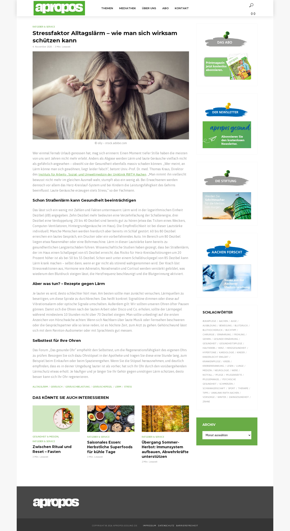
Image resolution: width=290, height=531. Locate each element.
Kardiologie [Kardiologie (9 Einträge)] (226, 352)
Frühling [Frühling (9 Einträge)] (239, 334)
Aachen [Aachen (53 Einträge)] (223, 321)
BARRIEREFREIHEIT (187, 524)
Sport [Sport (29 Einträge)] (231, 388)
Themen (107, 8)
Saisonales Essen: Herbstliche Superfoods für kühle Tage (108, 446)
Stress (128, 386)
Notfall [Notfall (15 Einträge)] (208, 374)
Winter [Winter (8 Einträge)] (222, 397)
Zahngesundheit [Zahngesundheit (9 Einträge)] (239, 397)
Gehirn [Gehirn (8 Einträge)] (207, 339)
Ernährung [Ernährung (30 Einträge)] (224, 334)
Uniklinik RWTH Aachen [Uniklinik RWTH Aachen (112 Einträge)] (225, 392)
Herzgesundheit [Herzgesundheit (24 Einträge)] (236, 348)
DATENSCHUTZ (166, 524)
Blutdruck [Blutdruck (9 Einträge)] (241, 325)
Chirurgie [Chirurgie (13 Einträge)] (208, 334)
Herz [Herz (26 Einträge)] (221, 348)
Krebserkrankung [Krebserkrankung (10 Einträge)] (213, 365)
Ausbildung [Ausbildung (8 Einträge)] (209, 325)
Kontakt (182, 8)
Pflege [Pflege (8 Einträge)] (219, 374)
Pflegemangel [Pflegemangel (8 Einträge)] (211, 379)
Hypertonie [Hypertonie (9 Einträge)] (209, 352)
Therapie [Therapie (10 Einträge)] (243, 388)
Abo (165, 8)
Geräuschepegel (102, 386)
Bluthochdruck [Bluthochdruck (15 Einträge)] (213, 330)
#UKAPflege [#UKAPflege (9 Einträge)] (209, 321)
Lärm (118, 386)
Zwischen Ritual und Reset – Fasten (56, 449)
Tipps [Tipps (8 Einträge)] (205, 392)
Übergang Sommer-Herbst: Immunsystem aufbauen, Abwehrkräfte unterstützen (163, 448)
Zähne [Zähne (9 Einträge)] (206, 401)
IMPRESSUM (149, 524)
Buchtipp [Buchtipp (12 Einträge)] (230, 330)
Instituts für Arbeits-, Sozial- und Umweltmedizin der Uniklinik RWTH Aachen (95, 174)
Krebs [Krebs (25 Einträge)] (226, 361)
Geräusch (57, 386)
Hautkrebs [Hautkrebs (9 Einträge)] (209, 348)
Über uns (149, 8)
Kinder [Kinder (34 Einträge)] (241, 352)
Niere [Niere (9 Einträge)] (235, 370)
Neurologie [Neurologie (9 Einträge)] (222, 370)
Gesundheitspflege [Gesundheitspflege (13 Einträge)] (230, 343)
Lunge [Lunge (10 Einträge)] (240, 365)
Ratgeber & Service (44, 26)
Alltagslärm (40, 386)
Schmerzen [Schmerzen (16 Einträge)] (226, 383)
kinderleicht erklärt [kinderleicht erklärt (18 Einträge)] (215, 356)
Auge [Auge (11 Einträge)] (234, 321)
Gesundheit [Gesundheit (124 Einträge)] (209, 343)
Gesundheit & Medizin (45, 436)
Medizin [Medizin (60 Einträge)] (207, 370)
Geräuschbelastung (77, 386)
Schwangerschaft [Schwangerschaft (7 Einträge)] (214, 388)
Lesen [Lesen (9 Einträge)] (230, 365)
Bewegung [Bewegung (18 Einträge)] (225, 325)
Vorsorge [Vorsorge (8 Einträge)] (209, 397)
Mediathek (127, 8)
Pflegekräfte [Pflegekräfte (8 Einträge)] (234, 374)
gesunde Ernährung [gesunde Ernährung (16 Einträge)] (226, 339)
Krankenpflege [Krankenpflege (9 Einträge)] (212, 361)
